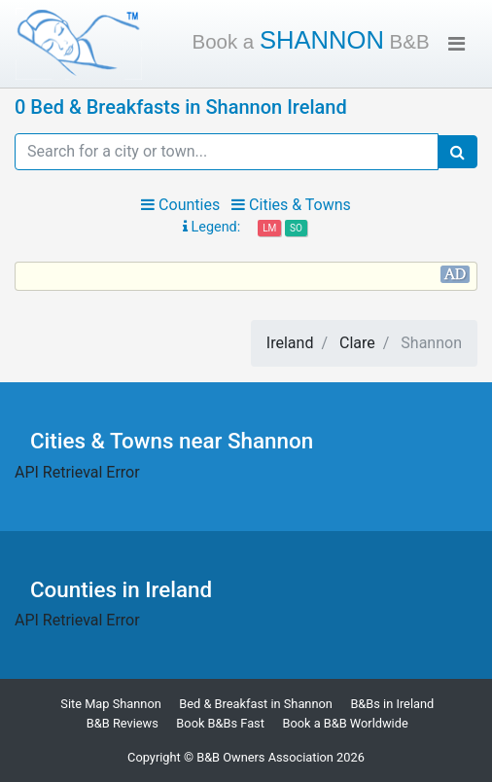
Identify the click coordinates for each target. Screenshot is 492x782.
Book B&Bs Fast (220, 723)
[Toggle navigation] (456, 43)
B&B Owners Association (265, 757)
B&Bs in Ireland (392, 703)
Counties (180, 205)
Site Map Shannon (110, 703)
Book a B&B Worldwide (344, 723)
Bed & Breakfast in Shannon (256, 703)
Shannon (311, 39)
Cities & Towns (291, 205)
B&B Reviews (122, 723)
